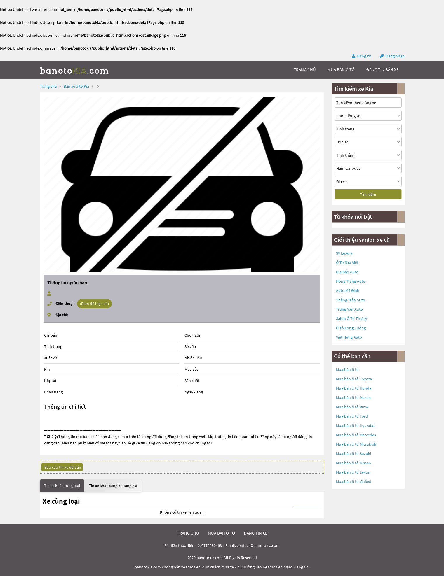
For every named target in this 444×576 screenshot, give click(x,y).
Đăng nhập (395, 56)
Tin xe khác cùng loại (62, 485)
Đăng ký (364, 56)
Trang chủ (48, 86)
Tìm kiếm (368, 194)
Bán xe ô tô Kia (76, 86)
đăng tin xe (255, 533)
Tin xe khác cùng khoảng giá (113, 485)
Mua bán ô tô (347, 369)
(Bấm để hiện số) (94, 303)
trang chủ (305, 69)
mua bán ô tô (341, 69)
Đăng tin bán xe (382, 69)
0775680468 (211, 545)
